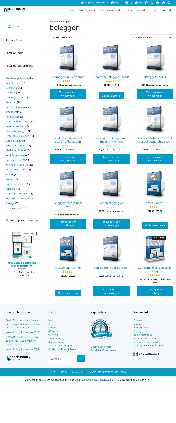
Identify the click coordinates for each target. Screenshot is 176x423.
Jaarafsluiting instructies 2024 (22, 349)
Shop (130, 9)
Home (71, 9)
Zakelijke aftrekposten (103, 350)
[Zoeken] (81, 358)
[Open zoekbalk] (170, 10)
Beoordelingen (56, 342)
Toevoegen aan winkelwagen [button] (67, 94)
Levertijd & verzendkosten (148, 345)
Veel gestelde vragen (60, 345)
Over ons (53, 334)
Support (144, 10)
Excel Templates (87, 9)
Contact (137, 320)
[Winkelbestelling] (152, 37)
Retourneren (140, 327)
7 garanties (54, 338)
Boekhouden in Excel (112, 10)
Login (155, 9)
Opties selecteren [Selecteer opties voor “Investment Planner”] (68, 293)
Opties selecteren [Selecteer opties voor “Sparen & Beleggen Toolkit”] (111, 95)
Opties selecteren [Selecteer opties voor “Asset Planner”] (155, 225)
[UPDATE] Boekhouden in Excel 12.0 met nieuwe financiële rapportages (23, 340)
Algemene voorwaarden (147, 342)
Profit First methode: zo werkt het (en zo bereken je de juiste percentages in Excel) (23, 324)
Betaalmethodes (142, 334)
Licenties (53, 327)
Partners (53, 324)
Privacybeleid (140, 331)
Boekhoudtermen (101, 346)
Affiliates (53, 331)
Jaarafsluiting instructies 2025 (22, 332)
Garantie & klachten (144, 338)
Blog (138, 2)
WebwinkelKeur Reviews (95, 379)
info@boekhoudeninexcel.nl (94, 2)
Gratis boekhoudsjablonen (63, 349)
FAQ (128, 2)
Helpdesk (116, 2)
